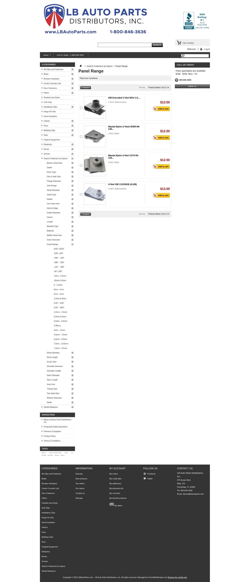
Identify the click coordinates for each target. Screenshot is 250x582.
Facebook (151, 474)
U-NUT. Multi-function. (117, 189)
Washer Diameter (54, 398)
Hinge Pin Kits (50, 111)
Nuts (46, 135)
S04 (66, 453)
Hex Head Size (53, 204)
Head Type (51, 195)
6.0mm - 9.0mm (60, 339)
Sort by (142, 87)
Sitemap (79, 498)
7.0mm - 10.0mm (61, 344)
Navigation (48, 415)
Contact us (80, 493)
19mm (56, 455)
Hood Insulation (50, 116)
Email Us (192, 86)
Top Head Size (53, 393)
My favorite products (118, 498)
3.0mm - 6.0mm (60, 321)
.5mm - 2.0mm (60, 276)
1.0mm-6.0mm (60, 298)
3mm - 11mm (59, 330)
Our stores (80, 488)
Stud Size (51, 384)
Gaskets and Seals (52, 97)
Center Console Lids (52, 83)
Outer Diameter (53, 240)
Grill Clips (48, 102)
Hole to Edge (52, 208)
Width (49, 402)
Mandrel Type (52, 226)
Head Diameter (53, 190)
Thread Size (52, 389)
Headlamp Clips (50, 107)
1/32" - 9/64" (59, 307)
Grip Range (52, 186)
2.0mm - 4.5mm (60, 312)
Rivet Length (52, 357)
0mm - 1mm (59, 289)
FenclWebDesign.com (158, 577)
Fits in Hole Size (54, 176)
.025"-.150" (58, 253)
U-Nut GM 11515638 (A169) (122, 184)
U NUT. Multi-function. (117, 102)
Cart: (188, 43)
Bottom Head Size (54, 163)
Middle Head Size (54, 235)
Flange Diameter (54, 181)
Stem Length (52, 380)
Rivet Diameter (53, 353)
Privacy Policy (50, 436)
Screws (47, 154)
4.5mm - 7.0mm (60, 335)
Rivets (46, 149)
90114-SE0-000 (55, 453)
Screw (43, 455)
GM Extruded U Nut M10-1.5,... (124, 97)
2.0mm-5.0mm (60, 316)
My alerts (115, 504)
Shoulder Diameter (55, 366)
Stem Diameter (53, 375)
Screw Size (51, 362)
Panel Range (52, 244)
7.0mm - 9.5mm (60, 348)
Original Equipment (52, 140)
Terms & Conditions (52, 441)
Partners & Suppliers (52, 431)
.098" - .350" (59, 258)
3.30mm (57, 326)
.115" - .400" (59, 267)
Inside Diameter (53, 213)
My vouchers (114, 493)
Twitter (150, 479)
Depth (49, 167)
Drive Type (51, 172)
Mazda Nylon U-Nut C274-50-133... (123, 156)
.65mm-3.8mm (60, 280)
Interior (47, 121)
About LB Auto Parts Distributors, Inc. (58, 421)
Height (49, 199)
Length (50, 222)
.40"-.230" (58, 271)
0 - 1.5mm (58, 285)
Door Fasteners (50, 88)
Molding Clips (49, 130)
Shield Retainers (51, 407)
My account (117, 468)
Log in (207, 49)
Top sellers (80, 483)
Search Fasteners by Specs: (56, 158)
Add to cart (161, 108)
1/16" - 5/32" (59, 303)
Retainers (48, 144)
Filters (46, 93)
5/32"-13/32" (59, 249)
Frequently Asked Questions (56, 427)
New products (81, 479)
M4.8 (62, 455)
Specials (79, 474)
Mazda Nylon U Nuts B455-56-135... (124, 127)
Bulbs (46, 74)
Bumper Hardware (51, 79)
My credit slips (115, 479)
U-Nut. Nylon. (114, 133)
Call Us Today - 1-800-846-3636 (70, 55)
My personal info (116, 488)
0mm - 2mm (59, 294)
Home (45, 56)
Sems (43, 453)
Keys (46, 126)
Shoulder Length (54, 371)
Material (50, 231)
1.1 (72, 453)
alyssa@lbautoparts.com (193, 494)
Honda (50, 455)
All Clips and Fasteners (53, 69)
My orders (113, 474)
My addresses (115, 483)
